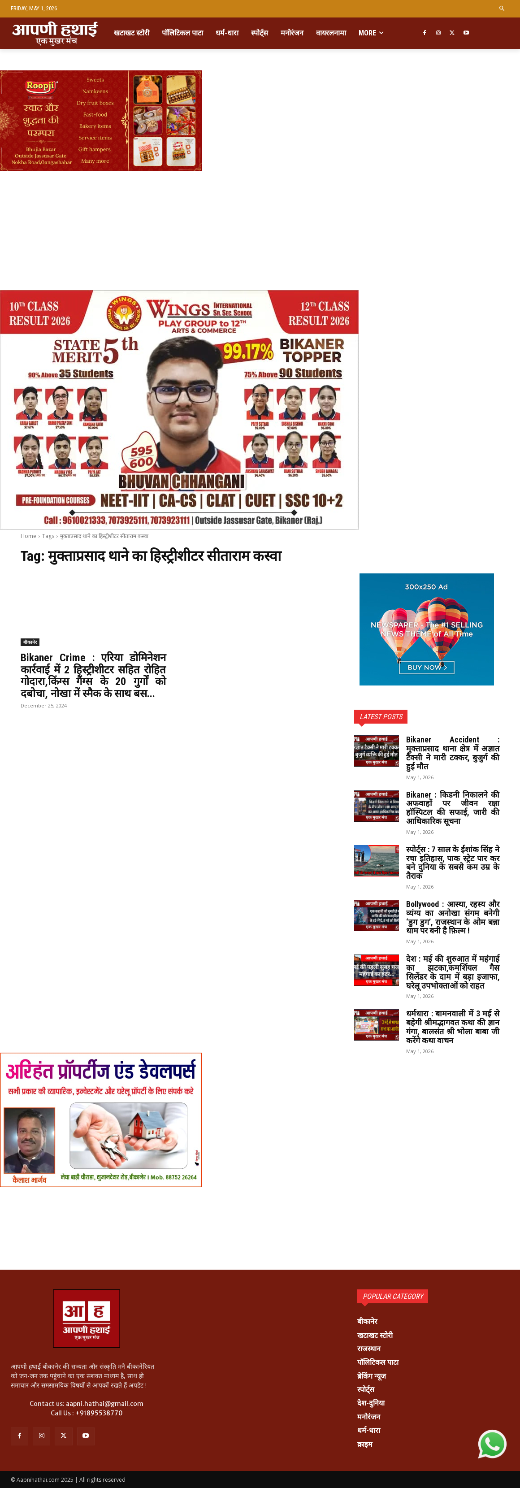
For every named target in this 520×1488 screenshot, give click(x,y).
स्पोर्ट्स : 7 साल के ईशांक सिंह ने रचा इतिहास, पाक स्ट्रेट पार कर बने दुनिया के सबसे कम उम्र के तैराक (452, 863)
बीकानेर (30, 642)
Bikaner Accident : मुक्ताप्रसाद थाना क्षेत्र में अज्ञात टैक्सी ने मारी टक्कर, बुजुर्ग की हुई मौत (452, 753)
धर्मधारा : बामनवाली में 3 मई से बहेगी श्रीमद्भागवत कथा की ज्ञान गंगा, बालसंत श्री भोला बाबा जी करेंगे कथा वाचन (452, 1027)
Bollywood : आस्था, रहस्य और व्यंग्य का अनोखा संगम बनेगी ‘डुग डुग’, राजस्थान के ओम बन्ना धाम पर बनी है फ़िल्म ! (452, 917)
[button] (502, 9)
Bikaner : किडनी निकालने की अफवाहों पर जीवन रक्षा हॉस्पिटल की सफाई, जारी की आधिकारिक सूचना (452, 808)
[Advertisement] (260, 203)
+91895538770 (99, 1413)
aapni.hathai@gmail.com (104, 1404)
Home (28, 536)
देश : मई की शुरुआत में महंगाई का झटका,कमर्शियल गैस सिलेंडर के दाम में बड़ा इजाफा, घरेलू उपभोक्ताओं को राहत (452, 972)
